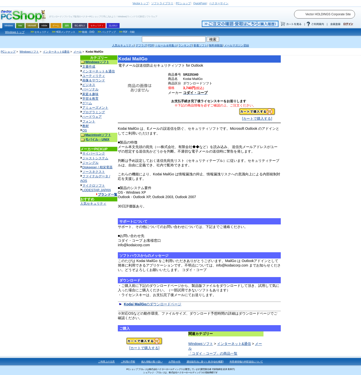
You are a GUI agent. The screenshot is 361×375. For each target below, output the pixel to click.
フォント (88, 121)
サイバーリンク (93, 153)
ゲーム (87, 103)
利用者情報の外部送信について (246, 361)
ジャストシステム (95, 158)
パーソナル (90, 89)
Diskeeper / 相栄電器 (97, 167)
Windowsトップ (15, 32)
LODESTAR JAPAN (96, 190)
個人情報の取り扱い (152, 361)
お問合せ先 (174, 361)
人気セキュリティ (93, 203)
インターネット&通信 (56, 51)
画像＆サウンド (93, 80)
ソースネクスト (93, 172)
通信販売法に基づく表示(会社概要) (205, 361)
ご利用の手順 (128, 361)
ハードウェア (92, 116)
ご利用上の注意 (106, 361)
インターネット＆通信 (98, 71)
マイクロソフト (93, 185)
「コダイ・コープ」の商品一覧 (212, 353)
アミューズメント (95, 107)
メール (77, 51)
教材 (85, 126)
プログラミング (93, 112)
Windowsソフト (29, 51)
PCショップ (8, 51)
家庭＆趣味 (90, 94)
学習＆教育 (90, 98)
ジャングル (90, 163)
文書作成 (88, 66)
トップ (141, 3)
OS (84, 130)
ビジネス (88, 85)
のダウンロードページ (152, 304)
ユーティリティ (93, 76)
